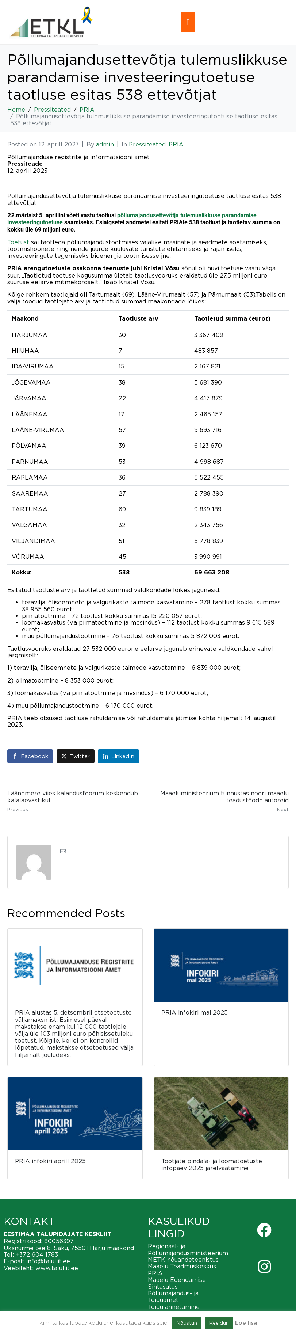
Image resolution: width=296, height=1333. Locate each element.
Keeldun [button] (219, 1322)
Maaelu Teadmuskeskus (182, 1266)
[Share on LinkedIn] (118, 756)
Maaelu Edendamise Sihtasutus (177, 1283)
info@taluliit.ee (48, 1261)
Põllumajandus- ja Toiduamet (173, 1296)
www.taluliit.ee (56, 1268)
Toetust (18, 242)
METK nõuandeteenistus (183, 1259)
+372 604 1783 (37, 1254)
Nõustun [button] (187, 1322)
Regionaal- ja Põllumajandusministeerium (188, 1249)
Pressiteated (147, 144)
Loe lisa (246, 1323)
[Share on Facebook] (30, 756)
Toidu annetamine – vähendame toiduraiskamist (188, 1310)
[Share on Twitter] (76, 756)
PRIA (176, 144)
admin (105, 144)
